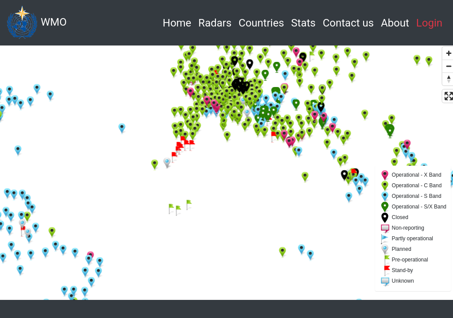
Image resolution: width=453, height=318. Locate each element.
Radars (214, 23)
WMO (37, 23)
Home (179, 22)
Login (429, 23)
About (395, 23)
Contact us (347, 23)
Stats (303, 23)
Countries (261, 23)
